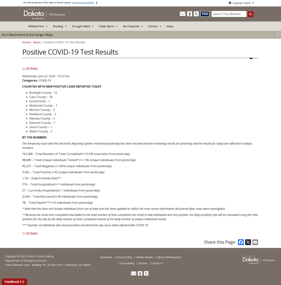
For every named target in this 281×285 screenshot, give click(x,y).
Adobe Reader (144, 257)
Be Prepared (131, 26)
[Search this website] (250, 14)
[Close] (278, 34)
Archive (143, 263)
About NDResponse (169, 257)
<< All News (30, 68)
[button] (183, 15)
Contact (156, 263)
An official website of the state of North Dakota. (58, 2)
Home (26, 42)
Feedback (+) (14, 282)
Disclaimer (106, 257)
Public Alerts (106, 26)
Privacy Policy (124, 257)
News (170, 26)
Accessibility (127, 263)
